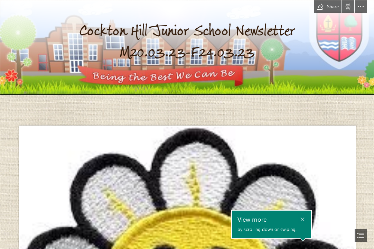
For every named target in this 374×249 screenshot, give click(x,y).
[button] (328, 6)
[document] (187, 124)
